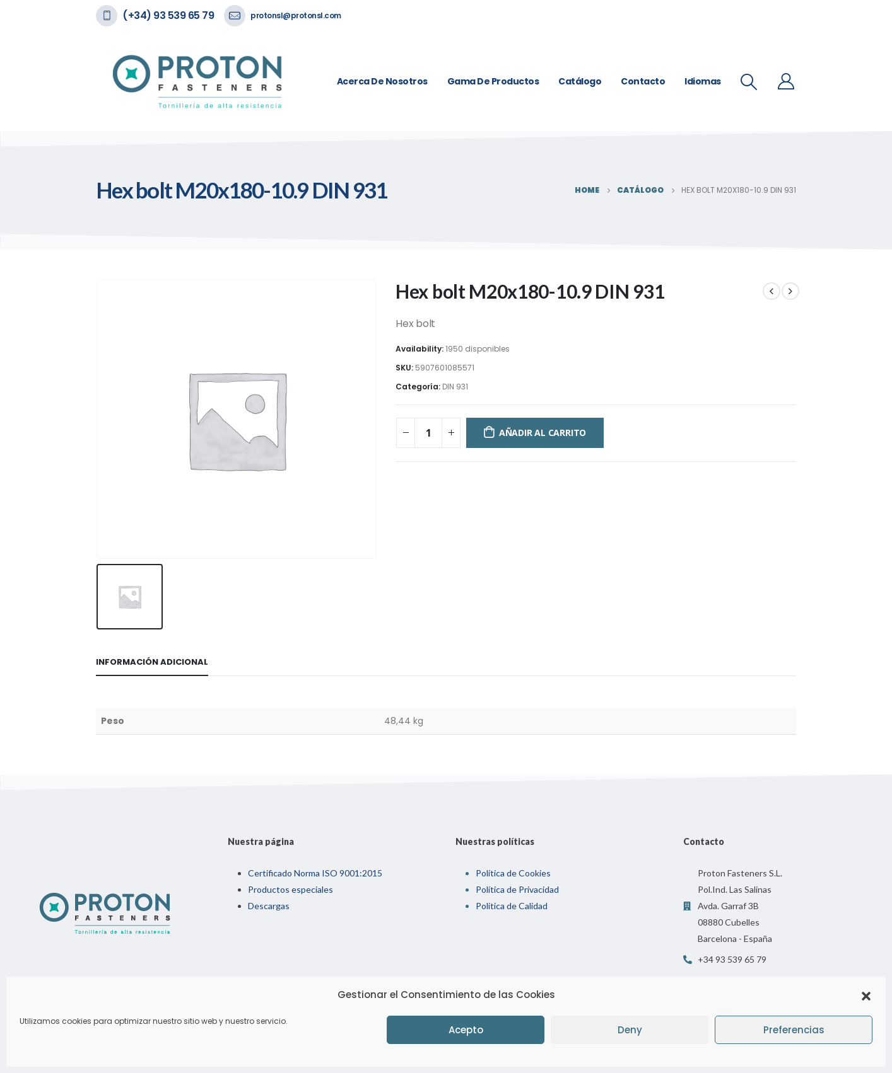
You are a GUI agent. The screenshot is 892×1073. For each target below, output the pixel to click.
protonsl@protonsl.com (295, 15)
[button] (866, 995)
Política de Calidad (512, 905)
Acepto (466, 1029)
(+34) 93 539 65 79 (168, 15)
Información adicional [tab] (152, 662)
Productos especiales (290, 889)
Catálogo (579, 81)
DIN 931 (455, 386)
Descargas (269, 905)
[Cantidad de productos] (428, 433)
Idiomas (702, 81)
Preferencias (794, 1029)
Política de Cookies (513, 873)
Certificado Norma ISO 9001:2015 (315, 873)
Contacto (643, 81)
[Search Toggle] (749, 82)
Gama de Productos (493, 81)
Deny (630, 1029)
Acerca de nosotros (382, 81)
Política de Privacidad (517, 889)
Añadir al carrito (542, 433)
